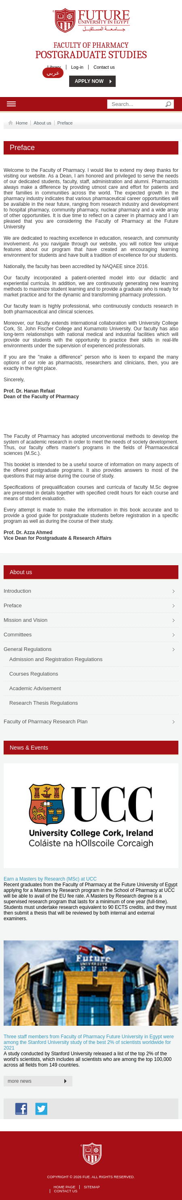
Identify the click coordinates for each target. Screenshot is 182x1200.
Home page (65, 1187)
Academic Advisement (35, 688)
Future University (82, 12)
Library (54, 67)
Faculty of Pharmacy (91, 50)
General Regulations (28, 649)
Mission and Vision (25, 620)
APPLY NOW (89, 81)
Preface (65, 122)
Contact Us (66, 1191)
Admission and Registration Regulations (56, 659)
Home (20, 122)
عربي (53, 73)
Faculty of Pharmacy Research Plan (45, 721)
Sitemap (92, 1187)
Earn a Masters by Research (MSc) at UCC (50, 879)
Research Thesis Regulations (43, 703)
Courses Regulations (33, 674)
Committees (18, 635)
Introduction (17, 591)
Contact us (104, 67)
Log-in (77, 67)
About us (42, 122)
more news (20, 1081)
